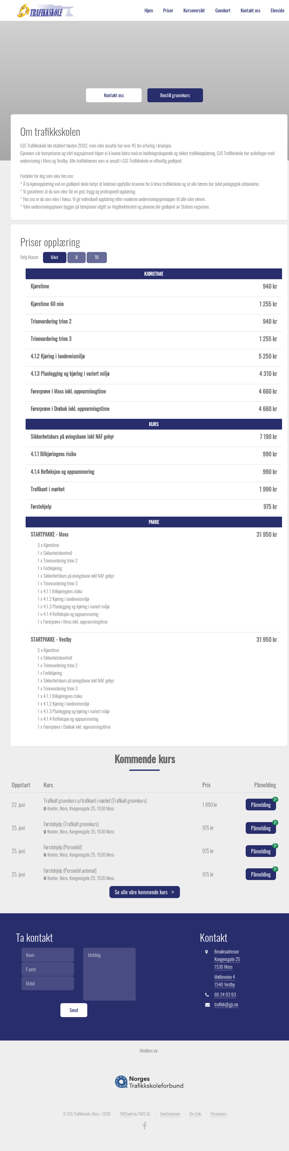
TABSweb (126, 1113)
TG (97, 257)
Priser (168, 10)
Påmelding (263, 803)
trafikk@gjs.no (226, 1004)
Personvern (218, 1113)
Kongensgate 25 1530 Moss (227, 963)
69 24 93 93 (225, 994)
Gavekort (223, 10)
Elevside (277, 10)
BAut (54, 257)
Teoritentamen (170, 1113)
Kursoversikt (194, 10)
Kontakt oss (251, 10)
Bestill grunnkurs (175, 95)
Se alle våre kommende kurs (145, 892)
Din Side (195, 1113)
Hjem (148, 10)
